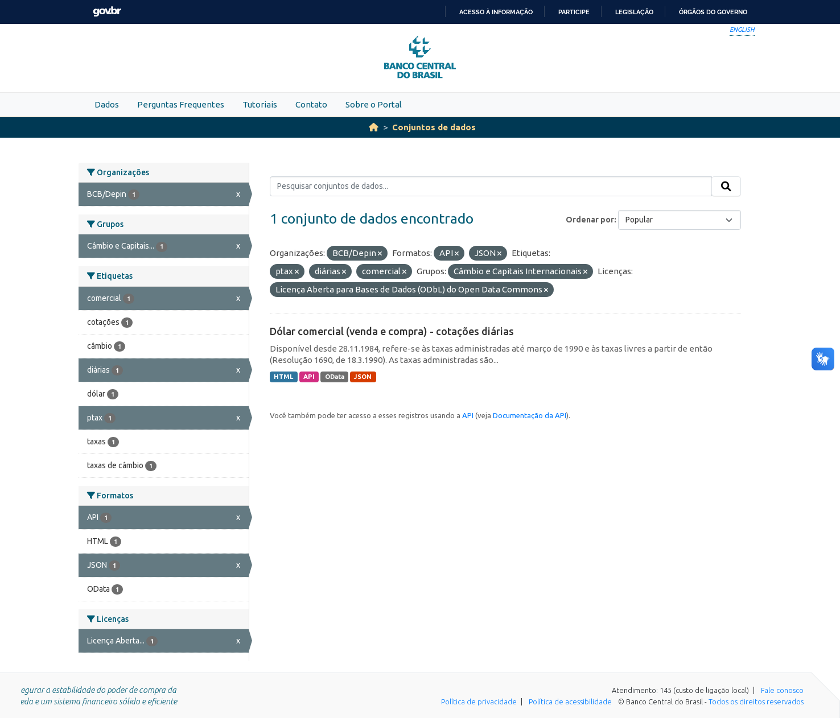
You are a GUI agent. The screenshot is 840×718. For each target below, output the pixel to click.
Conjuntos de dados (434, 127)
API (309, 376)
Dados (106, 104)
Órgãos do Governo (713, 12)
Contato (311, 104)
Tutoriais (259, 104)
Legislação (634, 12)
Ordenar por (590, 219)
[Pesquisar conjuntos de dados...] (491, 186)
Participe (574, 12)
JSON (363, 376)
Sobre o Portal (373, 104)
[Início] (373, 127)
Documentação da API (529, 415)
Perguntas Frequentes (180, 104)
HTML (283, 376)
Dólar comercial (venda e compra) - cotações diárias (392, 331)
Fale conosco (782, 690)
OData (334, 376)
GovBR (107, 11)
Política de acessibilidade (570, 701)
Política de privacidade (479, 701)
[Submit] (726, 186)
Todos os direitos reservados (756, 701)
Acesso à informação (496, 12)
